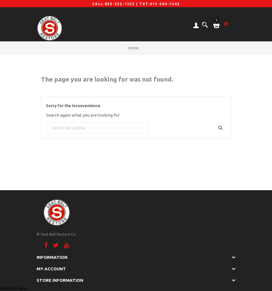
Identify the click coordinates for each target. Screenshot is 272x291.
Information (52, 257)
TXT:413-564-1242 (159, 4)
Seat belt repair (13, 288)
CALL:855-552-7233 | (115, 4)
